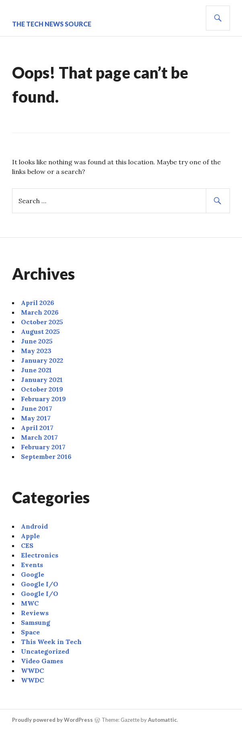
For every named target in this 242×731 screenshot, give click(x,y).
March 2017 (39, 437)
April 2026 (37, 303)
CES (27, 545)
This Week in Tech (51, 642)
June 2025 (37, 341)
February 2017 (43, 447)
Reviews (35, 613)
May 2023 (36, 351)
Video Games (42, 661)
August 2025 (40, 331)
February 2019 (43, 399)
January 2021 (42, 380)
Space (30, 632)
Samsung (35, 622)
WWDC (32, 670)
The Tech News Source (51, 24)
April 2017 (37, 428)
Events (32, 565)
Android (34, 526)
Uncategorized (45, 651)
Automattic (162, 720)
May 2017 (36, 418)
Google (32, 574)
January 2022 (42, 360)
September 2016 (46, 456)
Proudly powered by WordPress (52, 720)
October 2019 (42, 389)
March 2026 (40, 312)
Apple (30, 536)
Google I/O (39, 584)
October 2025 (42, 322)
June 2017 (36, 408)
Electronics (39, 555)
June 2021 (36, 370)
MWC (30, 603)
